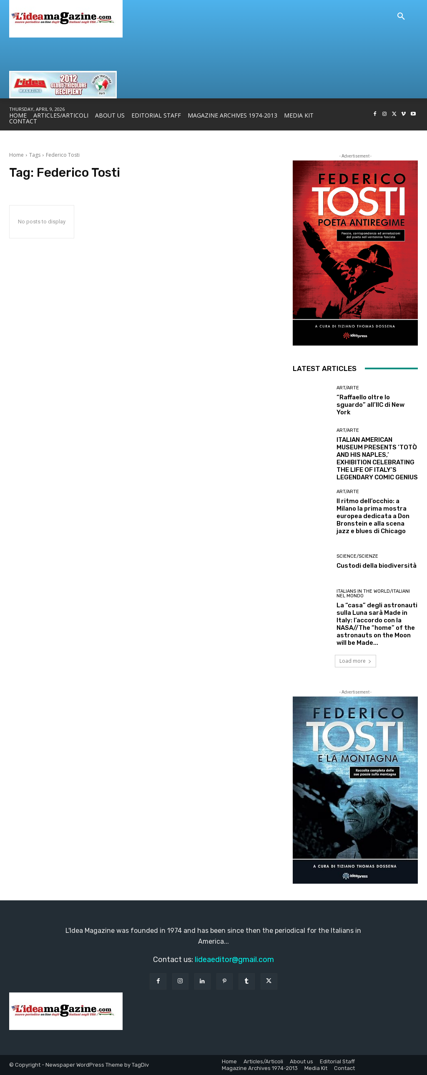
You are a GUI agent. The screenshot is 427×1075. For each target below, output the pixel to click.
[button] (401, 16)
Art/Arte (348, 388)
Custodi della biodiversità (377, 565)
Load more (355, 660)
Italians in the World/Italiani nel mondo (373, 593)
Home (16, 154)
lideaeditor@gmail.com (234, 959)
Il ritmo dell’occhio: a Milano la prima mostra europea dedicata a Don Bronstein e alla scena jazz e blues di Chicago (373, 516)
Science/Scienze (357, 556)
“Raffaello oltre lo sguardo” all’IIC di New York (370, 404)
